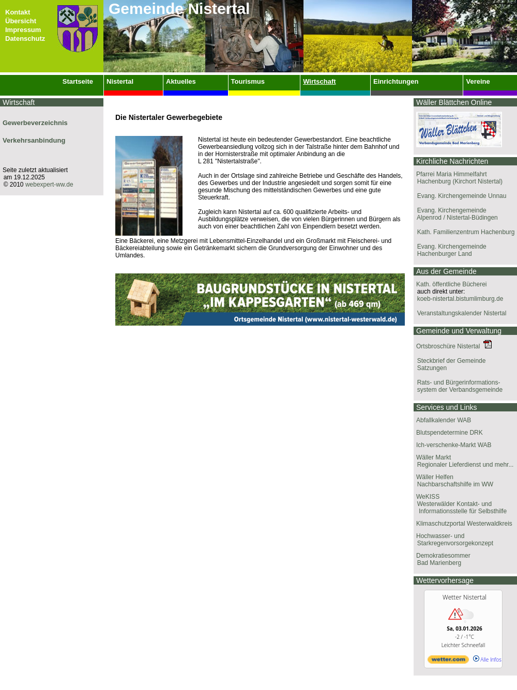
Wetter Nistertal (464, 597)
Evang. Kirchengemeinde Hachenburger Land (450, 250)
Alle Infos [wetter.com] (487, 659)
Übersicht (20, 21)
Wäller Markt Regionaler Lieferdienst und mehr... (463, 461)
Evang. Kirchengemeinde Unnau (460, 196)
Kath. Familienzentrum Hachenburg (464, 232)
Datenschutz (25, 38)
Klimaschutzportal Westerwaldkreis (464, 523)
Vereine (478, 81)
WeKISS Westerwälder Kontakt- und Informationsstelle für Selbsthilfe (460, 504)
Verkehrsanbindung (34, 140)
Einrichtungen (395, 81)
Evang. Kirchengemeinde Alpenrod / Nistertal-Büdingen (456, 214)
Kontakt (17, 12)
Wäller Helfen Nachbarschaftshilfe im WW (453, 480)
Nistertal (120, 81)
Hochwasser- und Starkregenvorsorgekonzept (453, 539)
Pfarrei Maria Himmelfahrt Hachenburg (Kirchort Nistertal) (458, 178)
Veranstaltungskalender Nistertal (460, 313)
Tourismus (248, 81)
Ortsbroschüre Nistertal (454, 346)
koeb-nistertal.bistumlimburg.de (458, 298)
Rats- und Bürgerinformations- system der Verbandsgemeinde (458, 386)
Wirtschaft (319, 81)
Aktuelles (181, 81)
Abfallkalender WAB (443, 420)
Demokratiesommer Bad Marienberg (442, 559)
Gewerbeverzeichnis (35, 123)
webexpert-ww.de (49, 184)
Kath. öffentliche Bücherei (451, 284)
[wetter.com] (448, 661)
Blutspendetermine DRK (449, 432)
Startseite (78, 81)
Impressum (23, 30)
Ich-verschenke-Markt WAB (454, 445)
